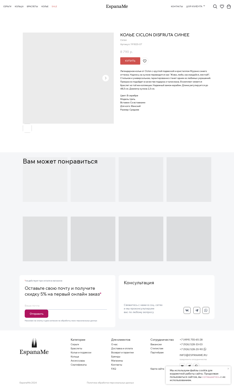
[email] (66, 305)
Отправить (36, 313)
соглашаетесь (211, 376)
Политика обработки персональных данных (110, 382)
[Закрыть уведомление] (228, 368)
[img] (117, 7)
